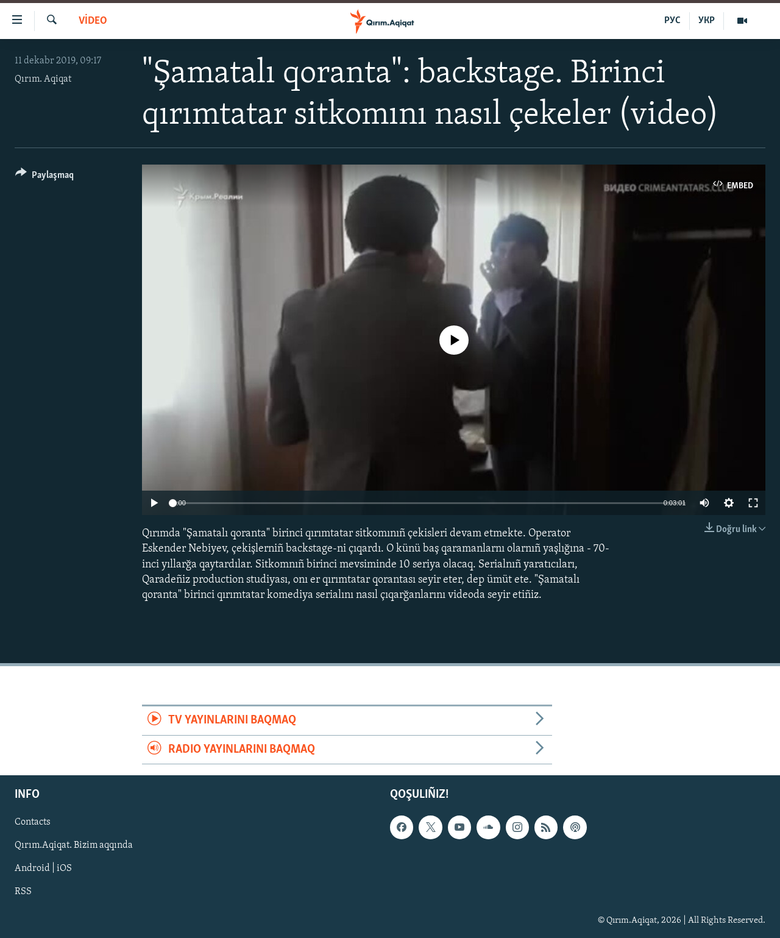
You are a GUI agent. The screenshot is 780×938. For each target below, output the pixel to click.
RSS (23, 892)
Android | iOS (43, 868)
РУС (672, 21)
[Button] (44, 177)
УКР (706, 21)
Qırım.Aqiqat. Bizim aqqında (74, 845)
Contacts (33, 822)
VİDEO (93, 21)
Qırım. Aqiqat (43, 79)
